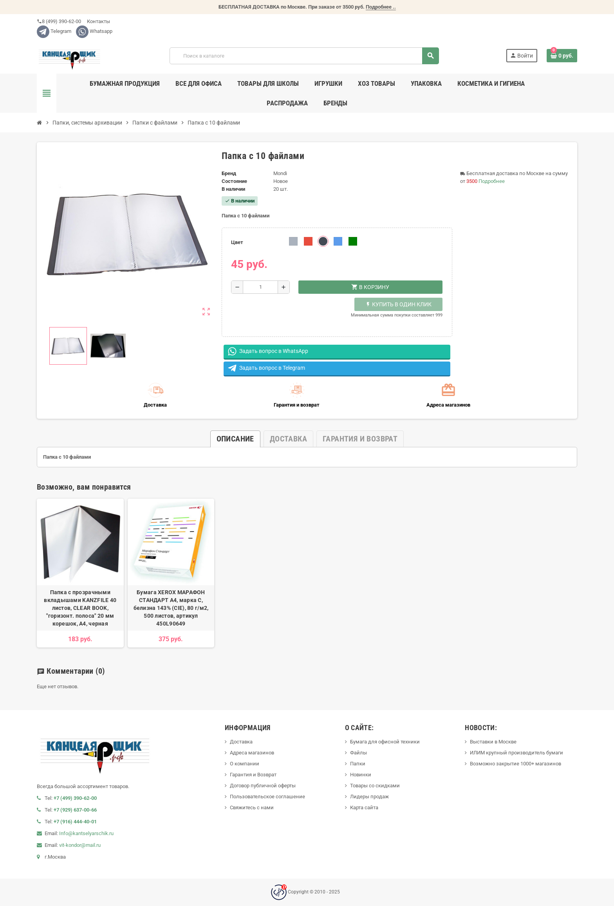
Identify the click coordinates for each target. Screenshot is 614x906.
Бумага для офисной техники (385, 742)
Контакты (98, 21)
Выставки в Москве (493, 742)
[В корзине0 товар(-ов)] (562, 55)
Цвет (237, 242)
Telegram (54, 31)
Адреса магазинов (252, 753)
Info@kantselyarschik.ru (86, 833)
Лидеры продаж (369, 796)
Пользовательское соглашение (267, 796)
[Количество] (260, 287)
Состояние (234, 181)
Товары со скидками (375, 785)
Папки (357, 764)
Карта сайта (364, 807)
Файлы (358, 753)
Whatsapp (94, 31)
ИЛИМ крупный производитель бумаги (516, 753)
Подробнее (492, 181)
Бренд (229, 173)
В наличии (233, 189)
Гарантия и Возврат (253, 775)
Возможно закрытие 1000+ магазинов (515, 764)
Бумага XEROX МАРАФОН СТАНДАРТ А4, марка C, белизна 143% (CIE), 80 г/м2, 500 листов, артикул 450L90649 (171, 608)
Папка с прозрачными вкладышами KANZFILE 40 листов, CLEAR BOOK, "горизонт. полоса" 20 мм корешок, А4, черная (80, 608)
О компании (244, 764)
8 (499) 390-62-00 (59, 21)
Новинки (360, 775)
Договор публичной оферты (263, 785)
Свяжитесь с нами (252, 807)
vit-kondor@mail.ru (80, 845)
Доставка (241, 742)
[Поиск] (304, 55)
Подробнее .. (381, 7)
